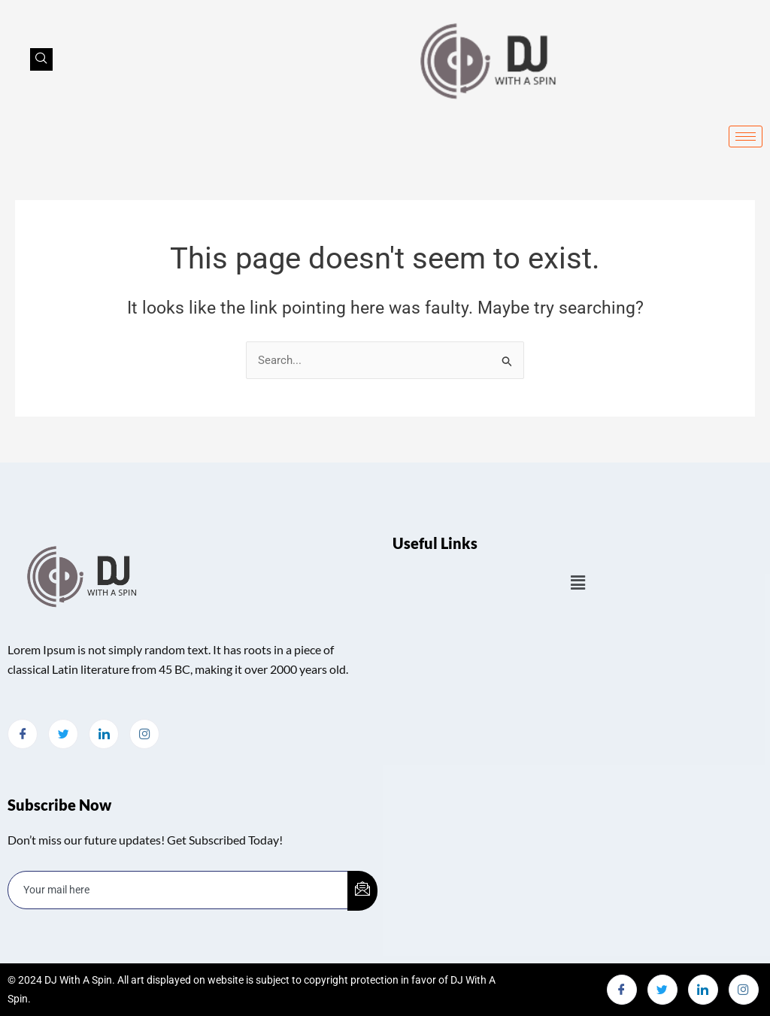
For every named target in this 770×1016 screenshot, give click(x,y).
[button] (577, 583)
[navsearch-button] (41, 59)
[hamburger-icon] (745, 136)
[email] (178, 890)
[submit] (362, 891)
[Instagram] (144, 734)
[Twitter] (63, 734)
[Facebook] (23, 734)
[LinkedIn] (104, 734)
